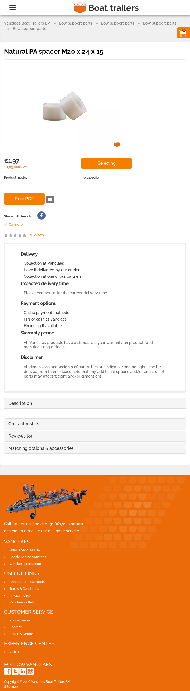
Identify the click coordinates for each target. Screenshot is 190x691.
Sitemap (11, 686)
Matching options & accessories (41, 448)
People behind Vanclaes (28, 557)
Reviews (20, 436)
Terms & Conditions (24, 589)
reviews (37, 234)
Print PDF (24, 198)
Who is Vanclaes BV (25, 550)
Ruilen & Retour (21, 634)
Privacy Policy (20, 595)
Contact (16, 627)
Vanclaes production (25, 564)
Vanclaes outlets (22, 602)
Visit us (15, 652)
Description (20, 403)
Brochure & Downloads (27, 582)
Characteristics (23, 423)
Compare (16, 224)
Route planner (20, 620)
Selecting (106, 163)
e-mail (29, 531)
